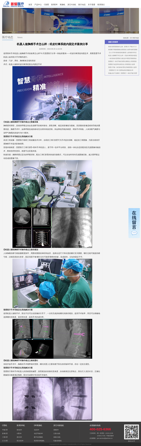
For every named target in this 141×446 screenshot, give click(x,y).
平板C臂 (5, 430)
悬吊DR (19, 437)
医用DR (54, 5)
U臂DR (19, 433)
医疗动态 (82, 5)
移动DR (19, 430)
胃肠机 (62, 5)
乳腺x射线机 (57, 441)
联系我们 (101, 5)
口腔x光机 (56, 433)
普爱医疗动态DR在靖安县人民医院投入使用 (121, 64)
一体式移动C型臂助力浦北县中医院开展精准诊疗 (121, 59)
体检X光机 (56, 437)
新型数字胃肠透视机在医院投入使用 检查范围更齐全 (121, 50)
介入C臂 (5, 441)
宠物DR (56, 430)
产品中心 (38, 5)
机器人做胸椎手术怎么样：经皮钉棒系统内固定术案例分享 (121, 56)
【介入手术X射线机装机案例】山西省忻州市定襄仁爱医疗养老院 (121, 53)
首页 (30, 5)
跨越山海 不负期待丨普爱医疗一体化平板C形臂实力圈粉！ (121, 73)
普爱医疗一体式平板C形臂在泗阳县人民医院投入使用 (121, 62)
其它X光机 (71, 5)
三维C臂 (5, 437)
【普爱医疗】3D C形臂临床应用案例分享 (120, 70)
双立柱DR (20, 441)
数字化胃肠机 (38, 437)
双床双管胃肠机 (39, 441)
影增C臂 (5, 433)
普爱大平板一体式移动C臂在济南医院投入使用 (122, 67)
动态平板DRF (38, 433)
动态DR (36, 430)
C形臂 (46, 5)
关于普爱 (91, 5)
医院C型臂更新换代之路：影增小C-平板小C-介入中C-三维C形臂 (121, 47)
